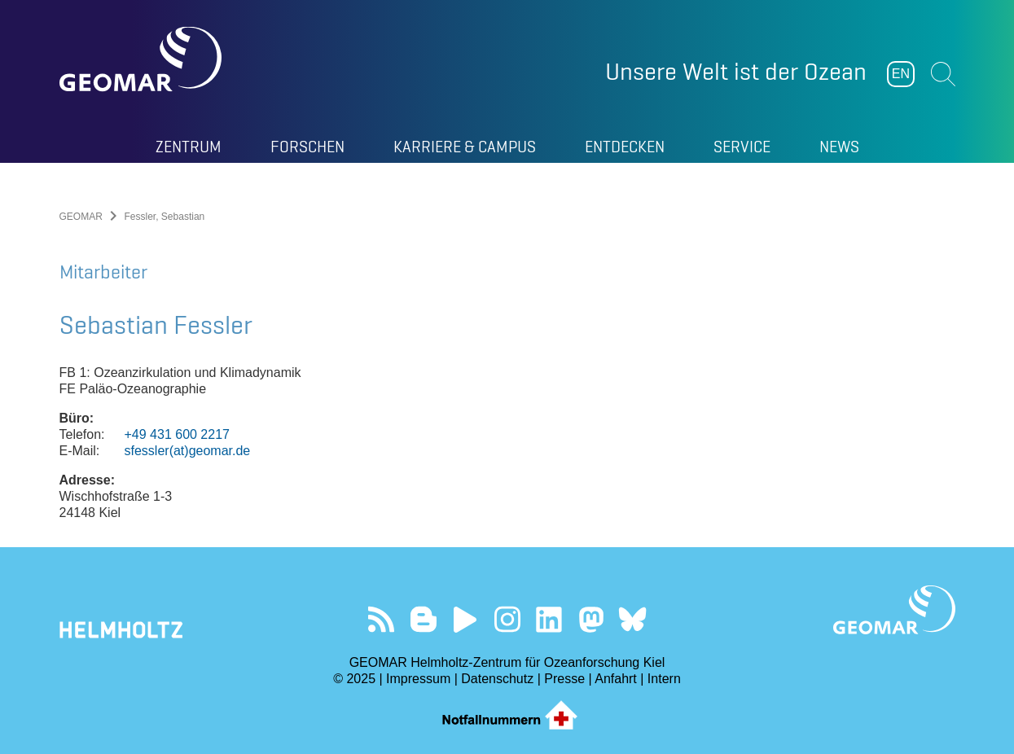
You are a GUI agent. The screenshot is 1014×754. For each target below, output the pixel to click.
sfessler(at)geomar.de (188, 451)
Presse (564, 679)
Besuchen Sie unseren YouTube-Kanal (465, 619)
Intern (664, 679)
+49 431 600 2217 (177, 434)
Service (741, 146)
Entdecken (625, 146)
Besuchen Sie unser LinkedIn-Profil (548, 619)
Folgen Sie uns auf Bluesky (632, 619)
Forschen (307, 146)
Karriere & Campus (464, 146)
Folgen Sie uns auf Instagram (507, 619)
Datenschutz (497, 679)
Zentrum (189, 146)
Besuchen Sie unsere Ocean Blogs (423, 619)
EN (901, 74)
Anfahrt (616, 679)
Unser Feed (381, 619)
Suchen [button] (943, 74)
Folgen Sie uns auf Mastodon (591, 619)
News (839, 146)
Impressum (418, 679)
